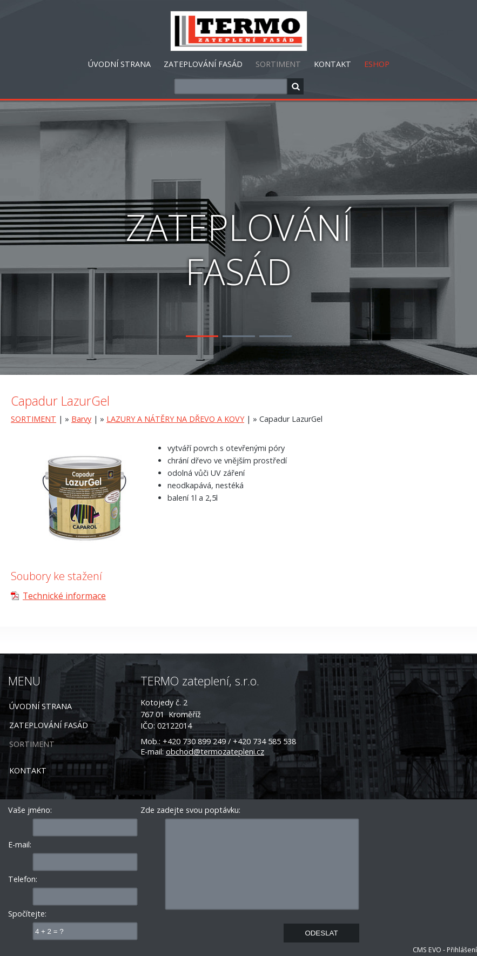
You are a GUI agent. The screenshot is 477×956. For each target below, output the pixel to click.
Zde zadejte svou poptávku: (190, 810)
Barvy (81, 419)
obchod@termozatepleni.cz (215, 751)
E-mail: (19, 844)
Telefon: (22, 879)
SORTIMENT (278, 64)
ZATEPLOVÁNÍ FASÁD (203, 64)
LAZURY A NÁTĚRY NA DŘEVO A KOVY (175, 419)
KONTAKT (332, 64)
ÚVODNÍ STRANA (119, 64)
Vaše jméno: (30, 810)
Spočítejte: (27, 913)
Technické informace (64, 596)
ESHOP (376, 64)
